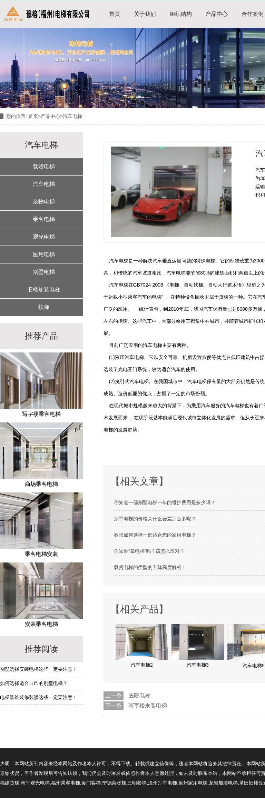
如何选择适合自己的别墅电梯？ (34, 683)
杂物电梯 (44, 202)
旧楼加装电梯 (43, 289)
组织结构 (181, 14)
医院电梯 (139, 695)
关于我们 (145, 14)
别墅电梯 (44, 272)
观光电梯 (44, 237)
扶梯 (43, 307)
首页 (114, 14)
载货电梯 (44, 166)
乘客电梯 (44, 219)
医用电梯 (44, 254)
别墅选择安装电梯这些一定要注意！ (38, 669)
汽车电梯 (44, 184)
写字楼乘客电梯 (147, 705)
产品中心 (217, 14)
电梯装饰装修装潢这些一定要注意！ (38, 697)
